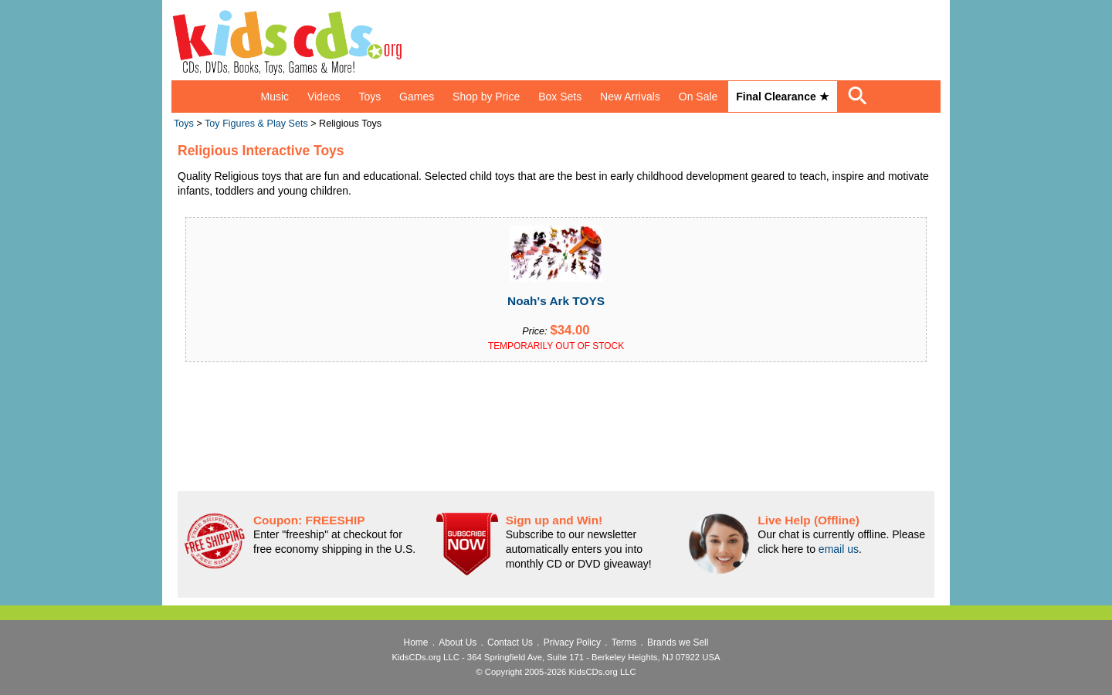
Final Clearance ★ (782, 96)
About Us (457, 642)
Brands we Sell (677, 642)
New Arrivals (630, 96)
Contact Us (510, 642)
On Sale (698, 96)
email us (839, 549)
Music (274, 96)
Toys (369, 96)
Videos (324, 96)
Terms (624, 642)
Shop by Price (486, 96)
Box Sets (559, 96)
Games (416, 96)
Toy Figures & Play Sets (256, 123)
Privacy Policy (572, 642)
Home (416, 642)
